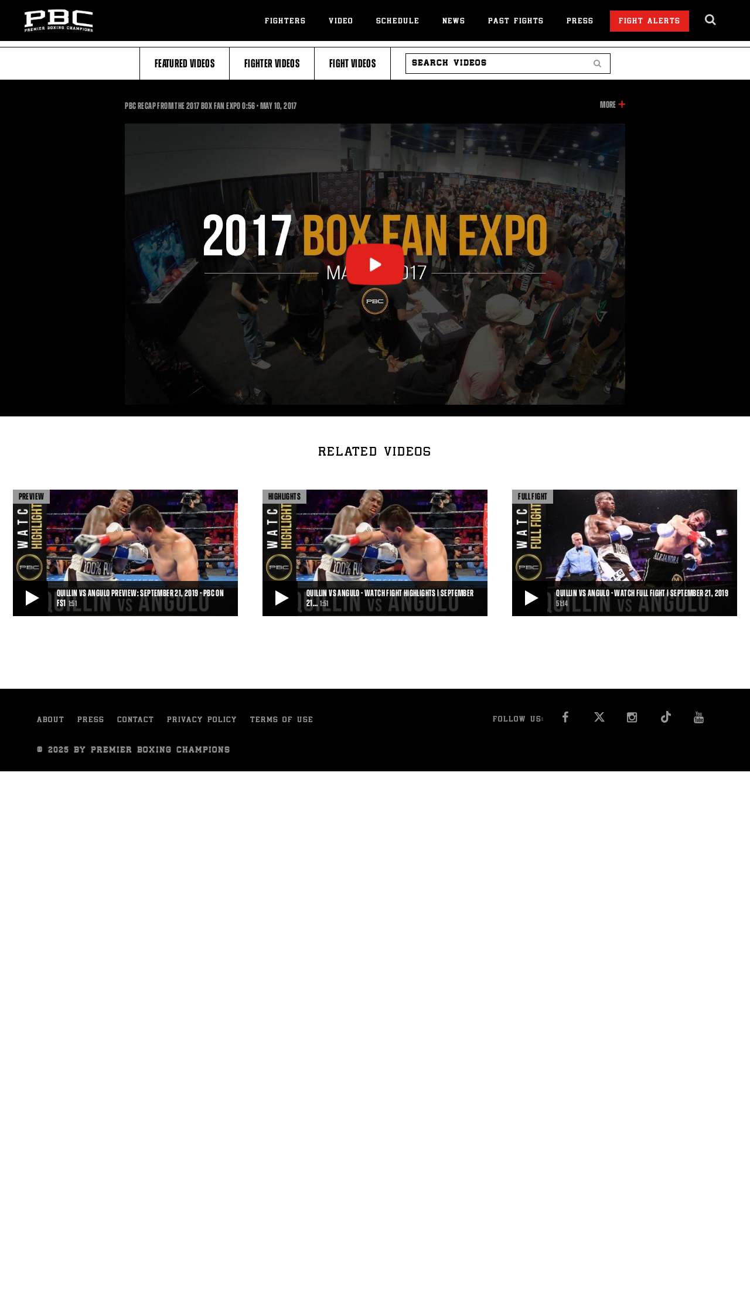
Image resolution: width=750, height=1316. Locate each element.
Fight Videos (352, 63)
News (453, 22)
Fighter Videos (271, 63)
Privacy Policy (202, 720)
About (50, 720)
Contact (135, 720)
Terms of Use (281, 720)
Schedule (398, 22)
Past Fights (516, 22)
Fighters (285, 22)
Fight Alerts (649, 22)
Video (341, 22)
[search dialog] (711, 19)
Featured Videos (184, 63)
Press (580, 22)
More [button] (608, 105)
